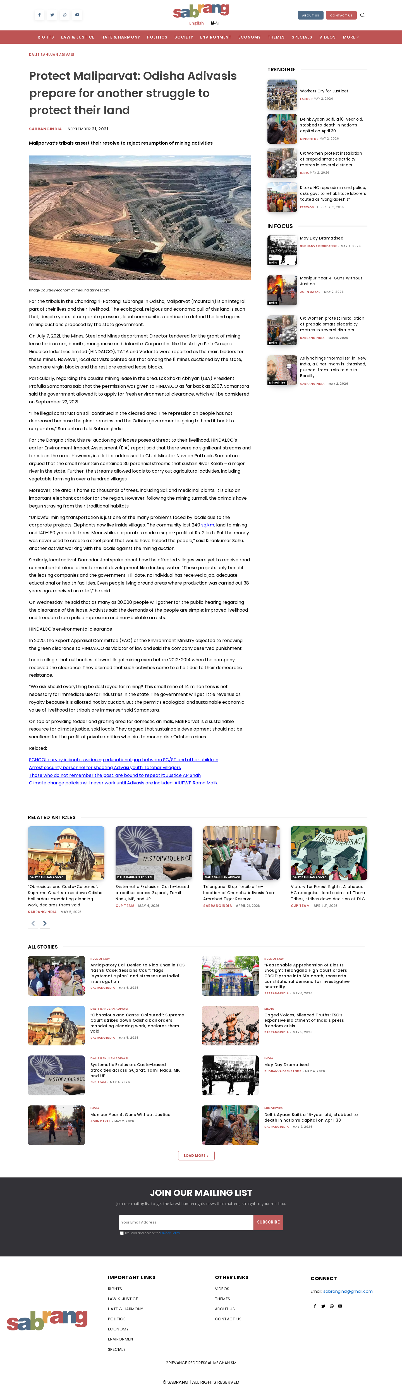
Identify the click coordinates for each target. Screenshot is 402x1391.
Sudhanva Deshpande (318, 246)
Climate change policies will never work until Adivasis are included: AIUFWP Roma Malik (123, 783)
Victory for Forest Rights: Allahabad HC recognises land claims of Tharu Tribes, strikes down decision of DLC (328, 893)
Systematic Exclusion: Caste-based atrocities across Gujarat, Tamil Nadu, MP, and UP (152, 893)
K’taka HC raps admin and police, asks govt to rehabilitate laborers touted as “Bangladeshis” (332, 193)
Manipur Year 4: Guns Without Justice (130, 1114)
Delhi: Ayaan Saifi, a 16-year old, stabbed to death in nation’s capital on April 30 (330, 125)
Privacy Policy (170, 1233)
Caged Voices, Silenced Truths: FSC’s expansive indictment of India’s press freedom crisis (304, 1020)
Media (269, 1009)
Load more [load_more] (196, 1155)
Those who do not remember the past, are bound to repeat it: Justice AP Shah (115, 775)
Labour (306, 99)
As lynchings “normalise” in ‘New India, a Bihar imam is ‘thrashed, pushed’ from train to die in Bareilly (333, 367)
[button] (362, 15)
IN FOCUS (280, 226)
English (196, 23)
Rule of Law (100, 959)
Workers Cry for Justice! (323, 91)
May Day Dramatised (321, 238)
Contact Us (341, 15)
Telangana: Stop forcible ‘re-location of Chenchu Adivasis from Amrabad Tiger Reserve (239, 893)
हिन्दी (215, 23)
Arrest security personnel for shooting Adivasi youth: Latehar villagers (105, 767)
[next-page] (45, 924)
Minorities (309, 139)
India (304, 173)
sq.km (207, 525)
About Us (310, 15)
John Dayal (310, 292)
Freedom (307, 207)
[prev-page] (33, 924)
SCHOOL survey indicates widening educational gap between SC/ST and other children (123, 759)
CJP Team (125, 905)
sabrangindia (312, 338)
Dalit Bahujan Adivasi (52, 55)
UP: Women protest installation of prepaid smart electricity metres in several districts (332, 159)
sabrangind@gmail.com (348, 1291)
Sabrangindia (45, 129)
